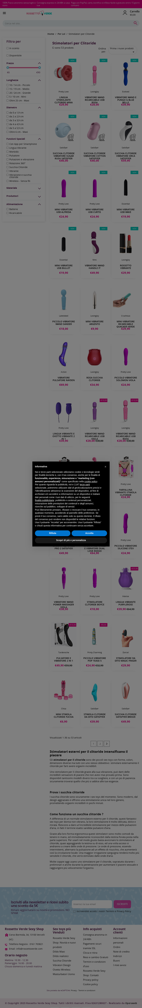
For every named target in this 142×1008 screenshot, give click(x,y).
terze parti (85, 484)
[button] (105, 466)
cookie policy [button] (90, 481)
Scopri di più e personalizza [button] (71, 540)
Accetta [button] (89, 533)
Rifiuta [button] (52, 533)
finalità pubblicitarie (44, 500)
